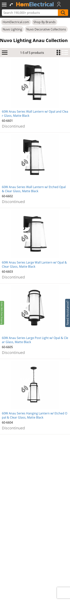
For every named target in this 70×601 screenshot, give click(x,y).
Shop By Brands (44, 22)
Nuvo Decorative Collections (46, 29)
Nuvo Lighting (12, 29)
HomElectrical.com (16, 22)
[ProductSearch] (30, 13)
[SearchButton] (63, 12)
